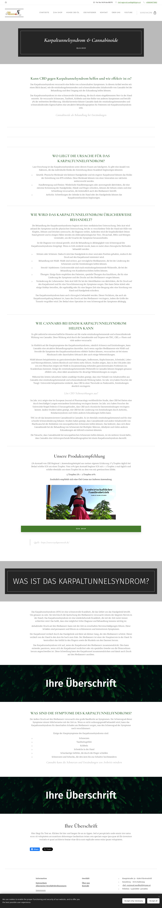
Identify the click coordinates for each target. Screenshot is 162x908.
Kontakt (85, 886)
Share (35, 849)
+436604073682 (151, 2)
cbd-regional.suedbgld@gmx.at (129, 2)
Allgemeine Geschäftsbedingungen (51, 886)
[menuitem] (109, 13)
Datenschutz (41, 883)
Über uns (86, 883)
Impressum (41, 890)
